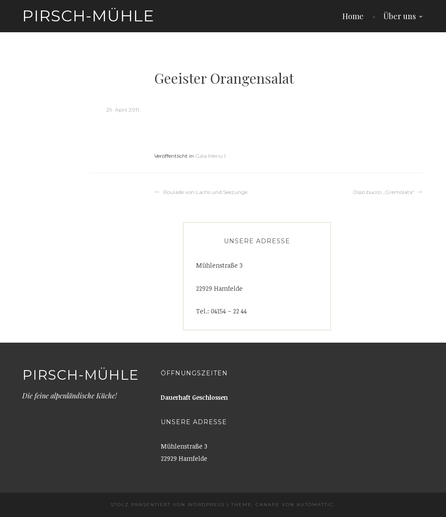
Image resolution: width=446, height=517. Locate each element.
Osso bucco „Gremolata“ (384, 192)
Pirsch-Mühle (88, 15)
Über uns (399, 16)
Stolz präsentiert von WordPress (168, 504)
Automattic (315, 504)
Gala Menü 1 (210, 156)
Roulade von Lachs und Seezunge (205, 192)
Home (353, 16)
